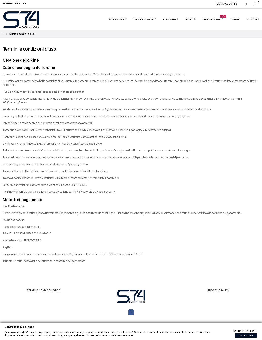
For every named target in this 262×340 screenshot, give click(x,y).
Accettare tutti (246, 335)
